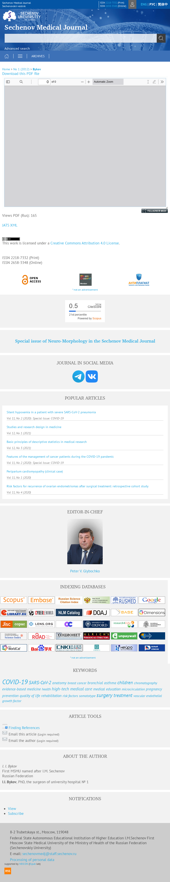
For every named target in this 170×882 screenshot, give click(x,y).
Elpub (32, 863)
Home (6, 69)
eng (144, 4)
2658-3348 (111, 6)
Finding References (24, 727)
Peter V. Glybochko (85, 571)
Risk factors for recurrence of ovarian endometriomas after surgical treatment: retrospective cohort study (78, 486)
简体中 (163, 4)
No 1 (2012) (21, 69)
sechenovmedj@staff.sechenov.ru (49, 853)
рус (152, 4)
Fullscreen (149, 211)
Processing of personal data (32, 859)
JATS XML (9, 225)
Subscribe (16, 813)
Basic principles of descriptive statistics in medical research (47, 442)
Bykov (37, 69)
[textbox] (85, 38)
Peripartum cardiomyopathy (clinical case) (35, 471)
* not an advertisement (85, 289)
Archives (37, 56)
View (12, 808)
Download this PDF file (20, 73)
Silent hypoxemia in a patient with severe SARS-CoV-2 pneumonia (51, 412)
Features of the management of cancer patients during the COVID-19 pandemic (60, 457)
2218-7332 (111, 2)
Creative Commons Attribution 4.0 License (84, 243)
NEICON (23, 863)
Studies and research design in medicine (34, 427)
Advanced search (17, 48)
